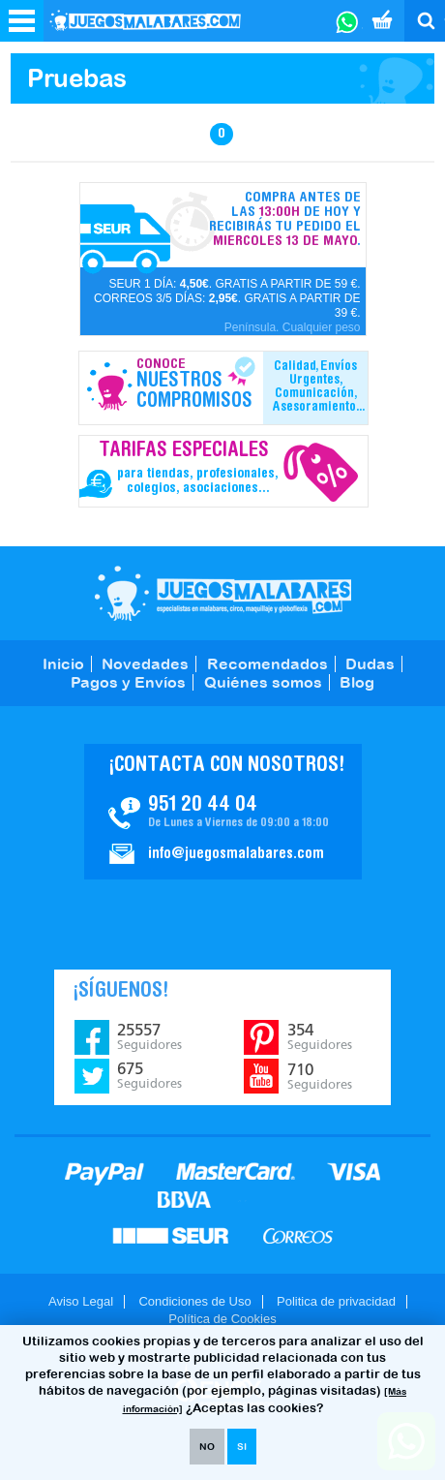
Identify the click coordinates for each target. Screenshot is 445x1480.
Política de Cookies (222, 1318)
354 (319, 1036)
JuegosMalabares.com (223, 593)
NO (207, 1446)
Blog (357, 682)
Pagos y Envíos (128, 682)
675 (149, 1075)
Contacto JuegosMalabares (223, 811)
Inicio (63, 663)
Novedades (145, 663)
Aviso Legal (80, 1301)
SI (242, 1446)
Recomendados (267, 663)
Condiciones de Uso (194, 1301)
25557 (149, 1036)
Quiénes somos (263, 682)
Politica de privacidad (336, 1301)
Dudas (370, 663)
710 (319, 1076)
